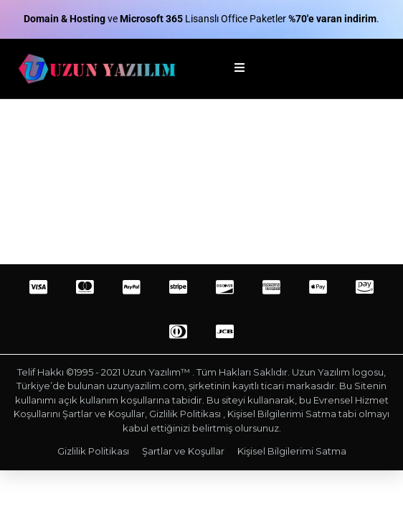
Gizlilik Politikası (93, 451)
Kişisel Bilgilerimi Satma (291, 451)
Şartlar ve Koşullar (183, 451)
